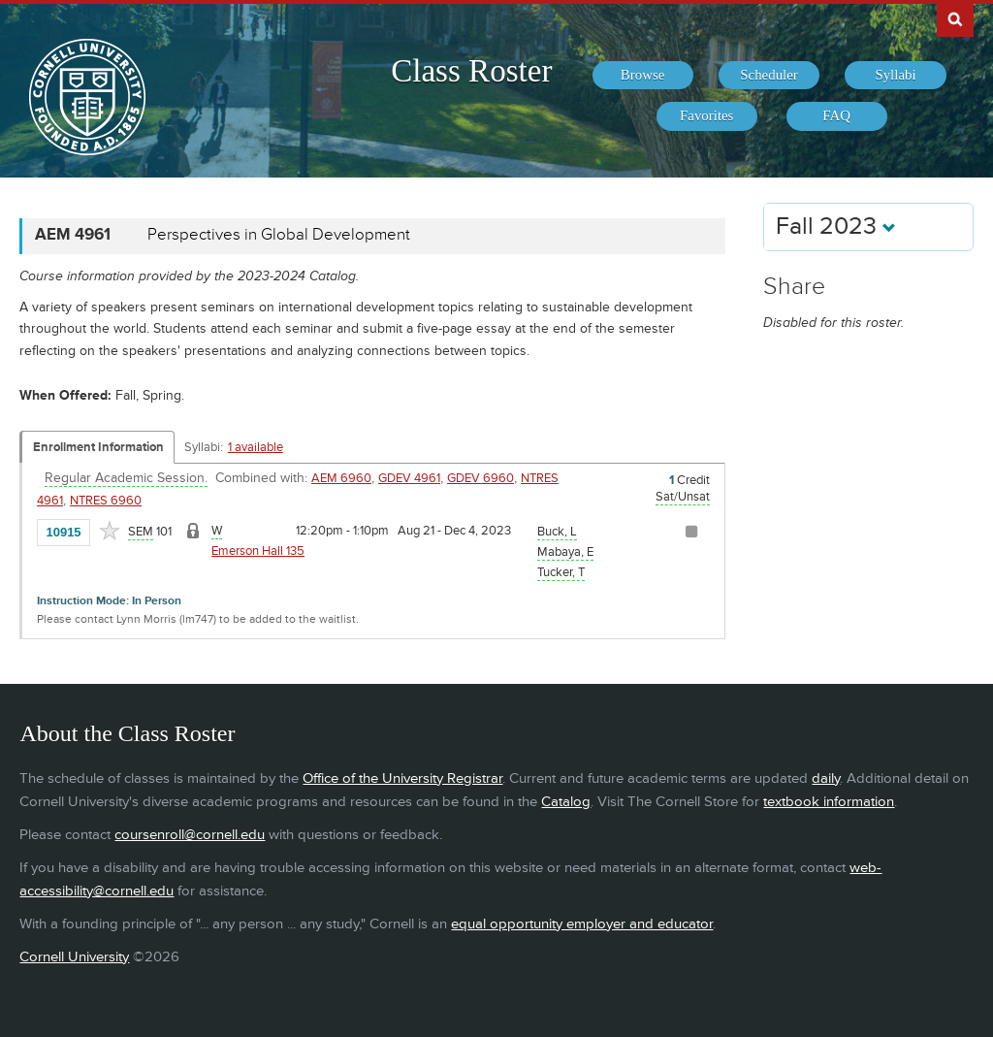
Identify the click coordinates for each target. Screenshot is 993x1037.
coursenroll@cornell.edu (189, 835)
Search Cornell (955, 18)
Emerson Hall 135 (257, 551)
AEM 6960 (341, 478)
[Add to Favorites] (109, 530)
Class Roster (471, 70)
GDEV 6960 (480, 478)
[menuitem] (643, 75)
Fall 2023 (836, 226)
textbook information (828, 802)
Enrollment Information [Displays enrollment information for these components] (98, 447)
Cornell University (74, 957)
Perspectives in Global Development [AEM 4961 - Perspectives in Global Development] (278, 234)
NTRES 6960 (106, 500)
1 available (255, 447)
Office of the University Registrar (402, 778)
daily (826, 778)
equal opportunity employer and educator (582, 924)
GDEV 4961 (409, 478)
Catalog (566, 802)
